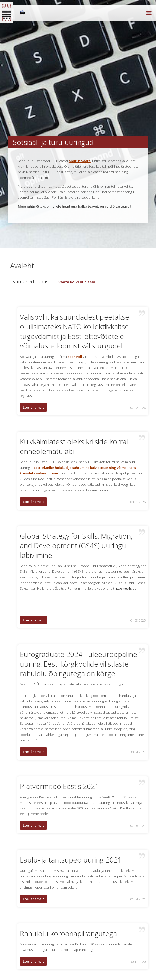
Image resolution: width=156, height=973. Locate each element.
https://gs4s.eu (125, 588)
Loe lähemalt (33, 407)
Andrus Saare (80, 161)
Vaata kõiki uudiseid (76, 281)
